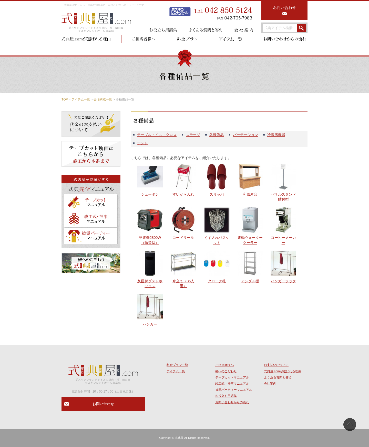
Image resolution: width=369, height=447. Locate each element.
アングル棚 (250, 281)
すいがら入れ (183, 194)
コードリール (183, 238)
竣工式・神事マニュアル (232, 383)
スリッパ (217, 194)
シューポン (150, 194)
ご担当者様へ (224, 365)
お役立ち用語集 (226, 396)
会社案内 (270, 383)
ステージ (193, 135)
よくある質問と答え (278, 377)
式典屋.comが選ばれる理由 (282, 371)
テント (142, 143)
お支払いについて (276, 365)
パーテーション (245, 135)
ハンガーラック (283, 281)
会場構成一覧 (103, 99)
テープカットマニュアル (232, 377)
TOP (64, 99)
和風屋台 (250, 194)
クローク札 (217, 281)
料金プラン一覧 (177, 365)
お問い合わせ (103, 404)
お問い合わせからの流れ (232, 402)
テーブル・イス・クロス (157, 135)
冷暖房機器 (276, 135)
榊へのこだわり (226, 371)
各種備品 (216, 135)
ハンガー (150, 324)
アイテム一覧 (80, 99)
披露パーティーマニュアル (233, 390)
